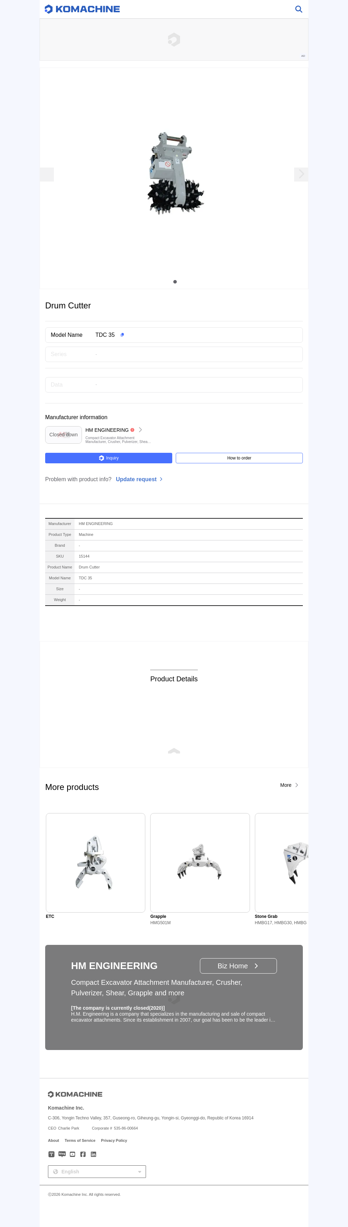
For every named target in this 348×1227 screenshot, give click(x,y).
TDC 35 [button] (105, 335)
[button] (185, 335)
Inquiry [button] (109, 458)
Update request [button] (136, 479)
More (286, 785)
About (53, 1140)
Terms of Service (80, 1140)
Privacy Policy (114, 1140)
